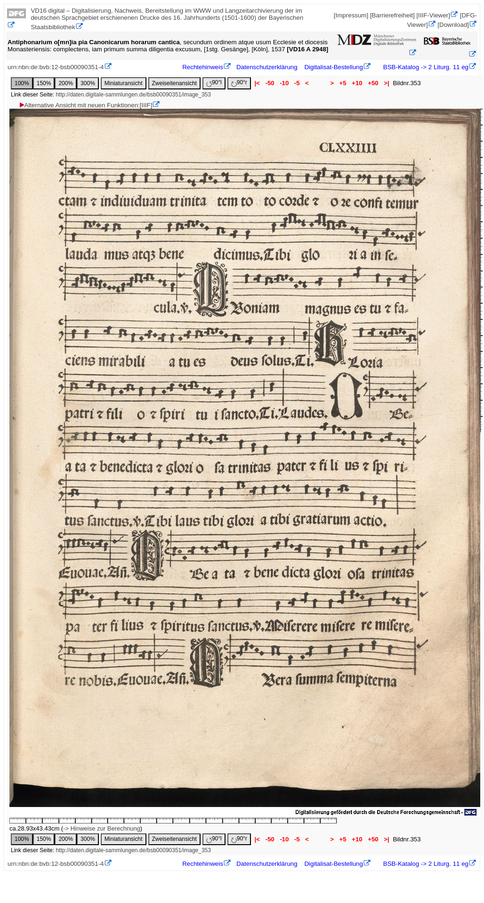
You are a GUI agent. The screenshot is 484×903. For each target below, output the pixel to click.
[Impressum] (351, 15)
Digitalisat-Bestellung (333, 67)
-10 (284, 83)
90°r (239, 83)
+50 (373, 83)
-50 (270, 83)
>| (386, 83)
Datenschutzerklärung (267, 67)
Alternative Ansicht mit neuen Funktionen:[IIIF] (85, 105)
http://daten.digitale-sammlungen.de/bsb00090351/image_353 (133, 94)
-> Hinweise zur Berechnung (101, 828)
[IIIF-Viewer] (433, 15)
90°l (214, 83)
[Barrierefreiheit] (392, 15)
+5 (343, 83)
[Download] (453, 24)
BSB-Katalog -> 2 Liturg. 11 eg (424, 67)
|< (257, 83)
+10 (357, 83)
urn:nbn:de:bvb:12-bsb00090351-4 (56, 67)
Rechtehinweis (202, 67)
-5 (296, 83)
